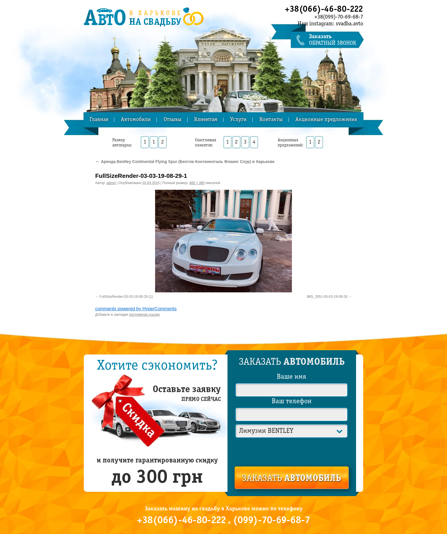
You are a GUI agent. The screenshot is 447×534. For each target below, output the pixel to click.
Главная (99, 120)
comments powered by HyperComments (135, 308)
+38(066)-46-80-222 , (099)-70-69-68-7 (223, 520)
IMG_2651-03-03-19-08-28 (327, 297)
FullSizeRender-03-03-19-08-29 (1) (126, 297)
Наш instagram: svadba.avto (330, 24)
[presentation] (292, 451)
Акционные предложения (326, 120)
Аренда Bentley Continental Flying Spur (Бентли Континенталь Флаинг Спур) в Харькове (185, 161)
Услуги (238, 120)
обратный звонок (336, 40)
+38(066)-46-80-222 (324, 9)
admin (111, 183)
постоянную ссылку (144, 315)
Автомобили (136, 120)
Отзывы (173, 120)
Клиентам (206, 120)
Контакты (271, 120)
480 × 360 (197, 183)
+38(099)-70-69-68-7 (338, 17)
